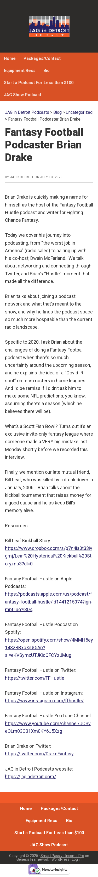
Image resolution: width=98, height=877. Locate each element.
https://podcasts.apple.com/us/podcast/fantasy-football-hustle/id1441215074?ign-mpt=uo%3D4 (49, 601)
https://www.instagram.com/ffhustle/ (44, 700)
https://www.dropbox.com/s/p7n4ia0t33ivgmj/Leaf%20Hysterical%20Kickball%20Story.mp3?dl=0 (48, 555)
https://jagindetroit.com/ (30, 776)
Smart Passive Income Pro (62, 856)
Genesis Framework (32, 859)
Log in (77, 859)
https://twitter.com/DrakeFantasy (39, 753)
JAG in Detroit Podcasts (49, 26)
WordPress (60, 859)
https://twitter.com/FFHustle (34, 678)
